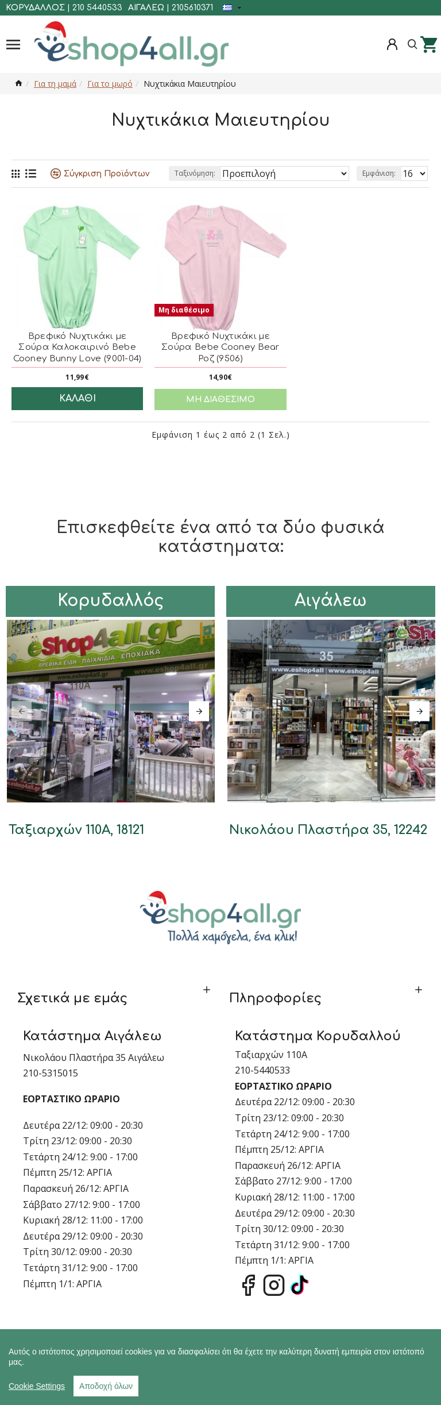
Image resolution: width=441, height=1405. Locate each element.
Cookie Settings (37, 1386)
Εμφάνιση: (379, 173)
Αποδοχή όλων (106, 1386)
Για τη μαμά (55, 83)
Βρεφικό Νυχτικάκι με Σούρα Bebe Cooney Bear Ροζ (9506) (220, 347)
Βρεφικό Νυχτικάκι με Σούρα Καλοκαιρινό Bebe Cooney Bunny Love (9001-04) (77, 347)
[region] (220, 1367)
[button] (21, 711)
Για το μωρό (110, 83)
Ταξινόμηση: (195, 173)
